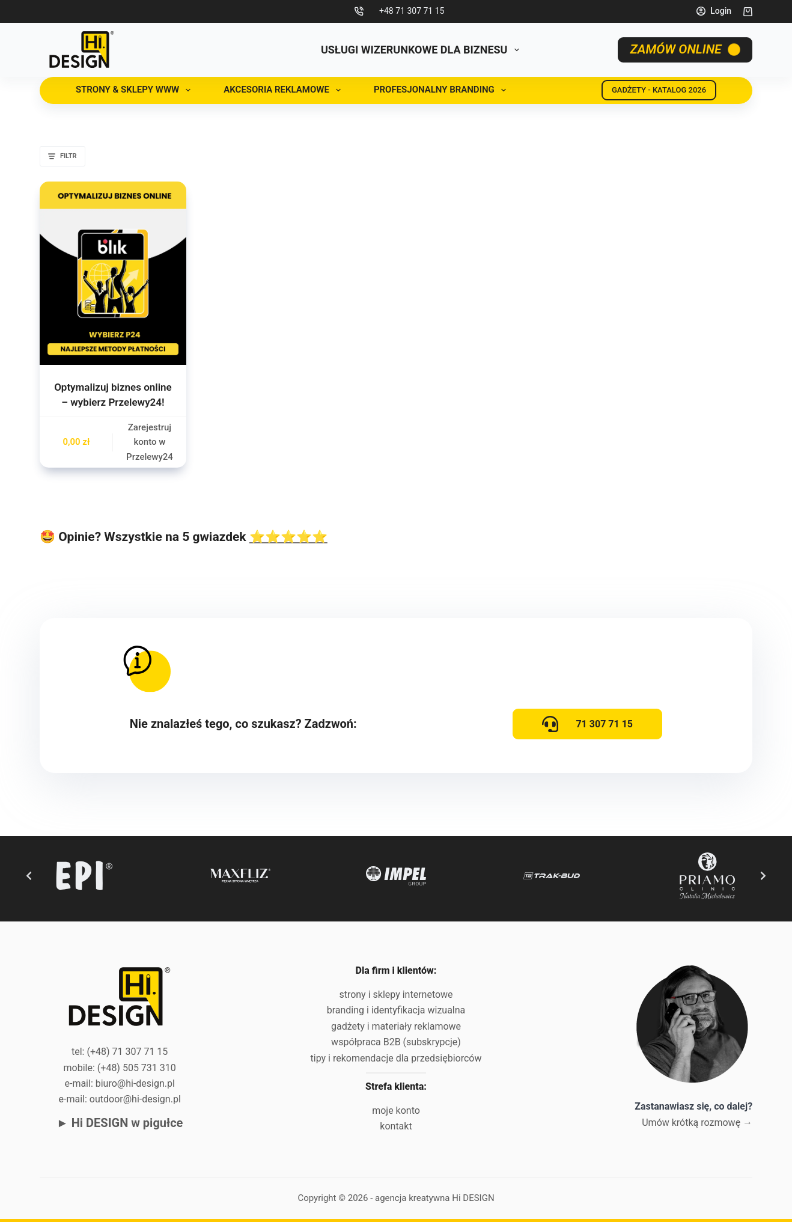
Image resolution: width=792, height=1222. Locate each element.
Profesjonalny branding (442, 90)
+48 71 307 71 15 (411, 11)
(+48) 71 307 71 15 (127, 1051)
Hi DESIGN (473, 1198)
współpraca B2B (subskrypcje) (396, 1042)
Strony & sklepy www (135, 90)
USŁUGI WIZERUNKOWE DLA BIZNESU (422, 50)
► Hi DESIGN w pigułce (119, 1123)
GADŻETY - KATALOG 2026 (659, 89)
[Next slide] (763, 876)
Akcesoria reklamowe (285, 90)
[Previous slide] (29, 876)
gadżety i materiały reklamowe (396, 1026)
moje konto (396, 1110)
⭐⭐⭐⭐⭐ (288, 537)
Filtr (62, 156)
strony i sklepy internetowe (395, 994)
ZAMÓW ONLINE (685, 49)
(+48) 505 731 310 (136, 1068)
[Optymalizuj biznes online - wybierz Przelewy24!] (113, 273)
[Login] (713, 11)
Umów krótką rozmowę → (697, 1122)
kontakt (396, 1126)
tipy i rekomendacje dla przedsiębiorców (396, 1058)
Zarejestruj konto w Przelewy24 (149, 442)
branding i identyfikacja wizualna (396, 1010)
